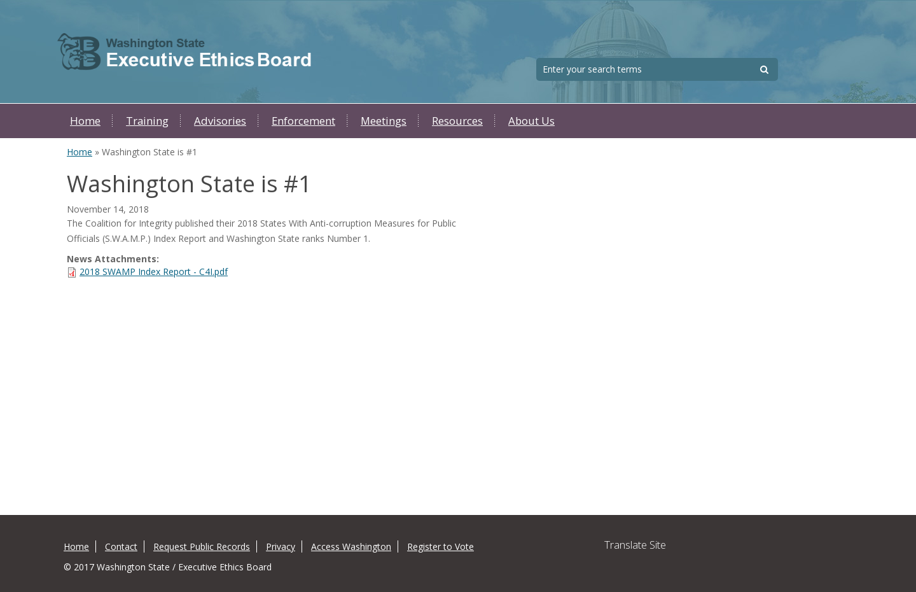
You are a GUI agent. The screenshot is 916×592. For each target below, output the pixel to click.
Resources (457, 120)
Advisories (220, 120)
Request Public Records (201, 546)
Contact (121, 546)
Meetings (383, 120)
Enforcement (303, 120)
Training (147, 120)
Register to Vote (440, 546)
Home (85, 120)
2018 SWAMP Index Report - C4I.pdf (154, 271)
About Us (531, 120)
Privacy (280, 546)
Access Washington (351, 546)
